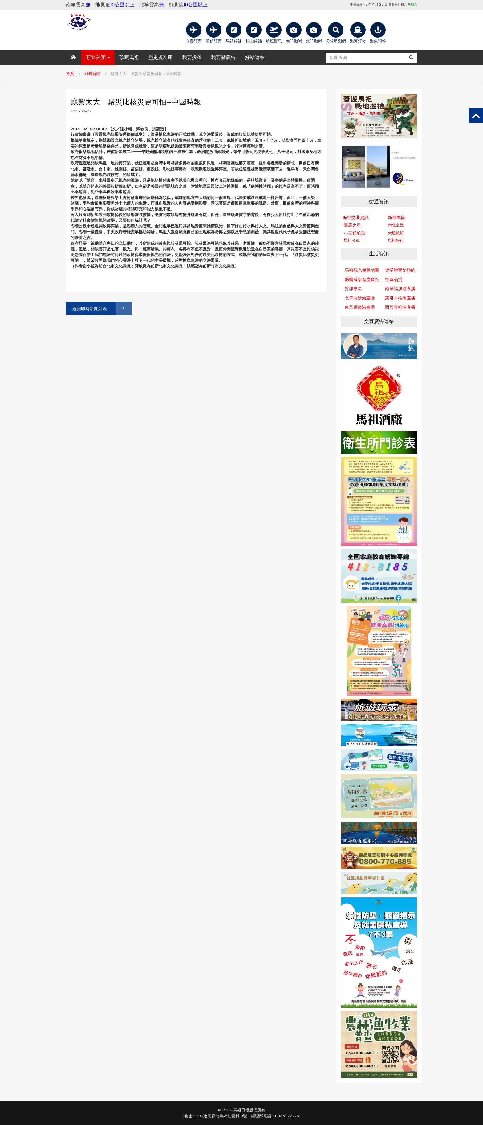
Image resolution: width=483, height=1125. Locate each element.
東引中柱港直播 (400, 298)
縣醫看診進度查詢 (362, 279)
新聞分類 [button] (98, 57)
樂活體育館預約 (400, 270)
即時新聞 (92, 73)
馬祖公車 (352, 240)
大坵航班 (396, 233)
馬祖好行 (396, 240)
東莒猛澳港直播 (360, 307)
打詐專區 (353, 289)
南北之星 (396, 225)
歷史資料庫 (160, 57)
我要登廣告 (223, 57)
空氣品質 (393, 279)
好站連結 (255, 57)
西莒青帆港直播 (400, 307)
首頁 (70, 73)
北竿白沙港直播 (360, 298)
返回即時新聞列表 (101, 308)
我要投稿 (192, 57)
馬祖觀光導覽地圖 (362, 270)
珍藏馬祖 (129, 57)
